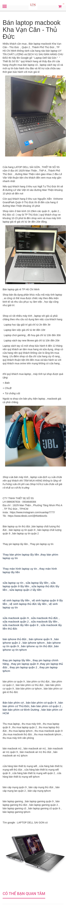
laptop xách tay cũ (50, 64)
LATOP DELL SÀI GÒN (27, 167)
